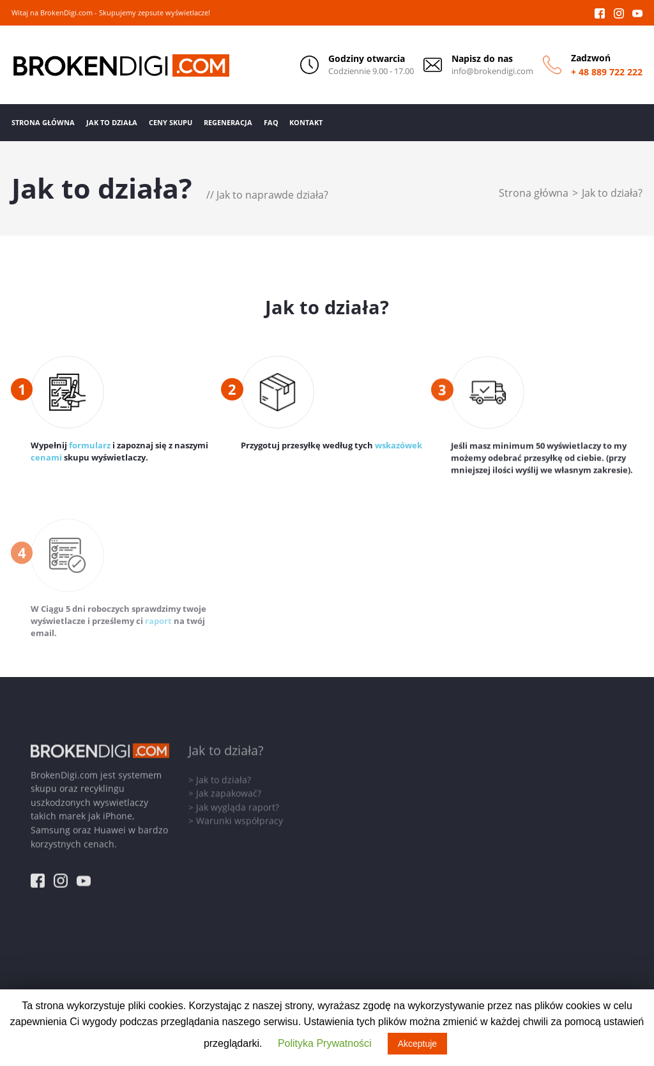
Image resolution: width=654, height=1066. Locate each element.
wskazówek (398, 446)
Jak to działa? (612, 193)
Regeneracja (228, 122)
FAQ (271, 122)
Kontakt (306, 122)
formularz (89, 445)
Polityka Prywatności (325, 1043)
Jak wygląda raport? (237, 804)
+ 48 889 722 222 (607, 72)
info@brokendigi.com (492, 71)
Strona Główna (43, 122)
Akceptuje (417, 1044)
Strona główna (533, 193)
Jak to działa (111, 122)
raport (158, 623)
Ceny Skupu (170, 122)
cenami (46, 457)
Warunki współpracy (239, 818)
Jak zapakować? (228, 790)
